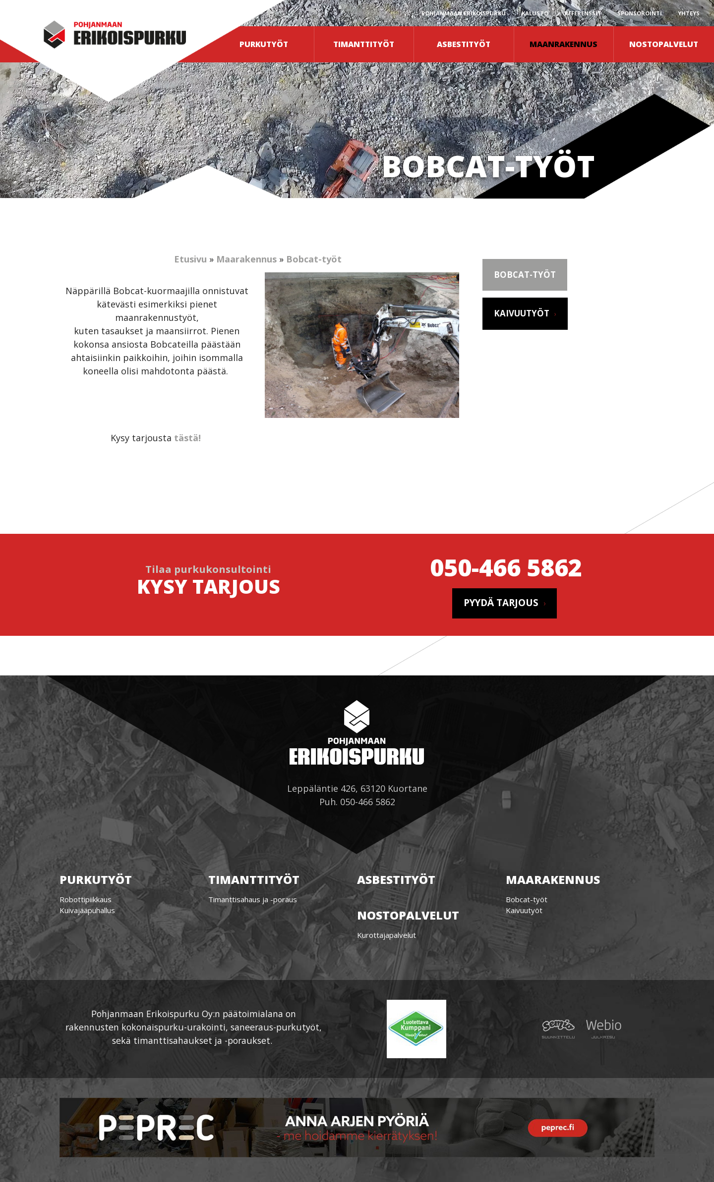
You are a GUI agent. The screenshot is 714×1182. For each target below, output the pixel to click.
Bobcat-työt (314, 259)
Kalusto (535, 13)
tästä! (187, 438)
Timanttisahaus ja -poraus (252, 899)
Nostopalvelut (663, 44)
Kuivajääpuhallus (87, 910)
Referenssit (582, 13)
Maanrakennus (563, 44)
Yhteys (689, 13)
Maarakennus (246, 259)
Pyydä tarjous (501, 602)
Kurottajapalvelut (386, 935)
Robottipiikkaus (86, 899)
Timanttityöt (363, 44)
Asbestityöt (463, 44)
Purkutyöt (263, 44)
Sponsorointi (639, 13)
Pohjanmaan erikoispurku (463, 13)
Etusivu (190, 259)
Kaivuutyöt (521, 313)
